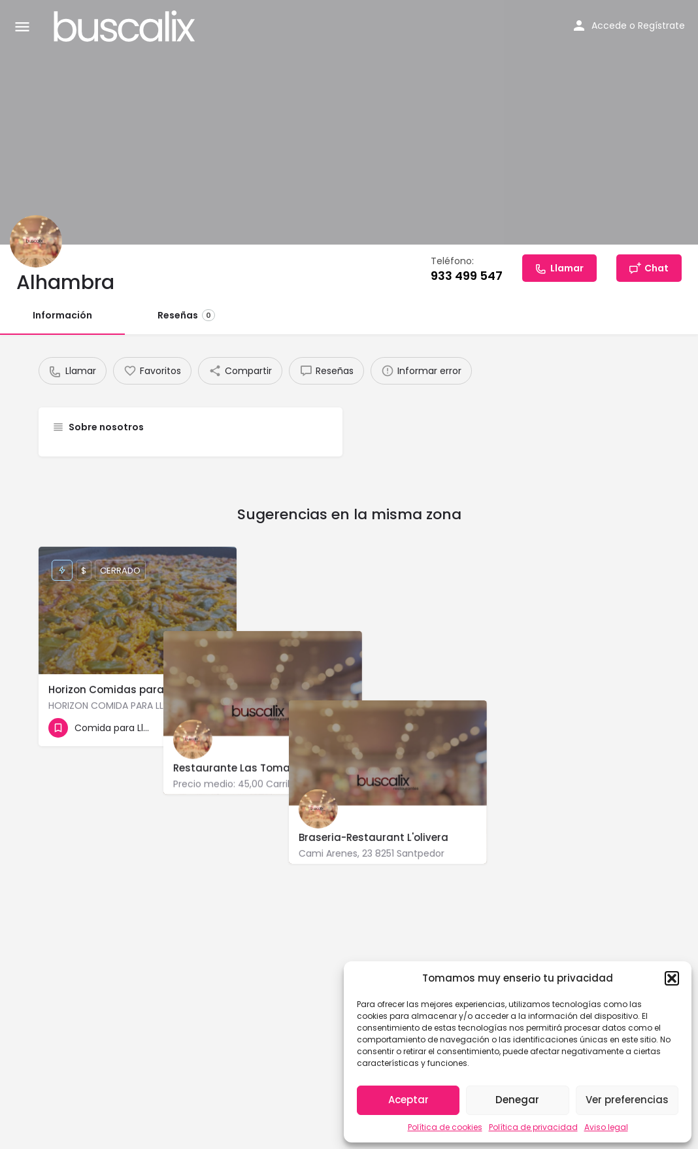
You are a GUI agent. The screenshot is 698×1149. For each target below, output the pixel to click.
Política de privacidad (533, 1127)
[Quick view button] (190, 727)
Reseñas (186, 315)
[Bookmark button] (216, 727)
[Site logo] (126, 26)
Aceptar (408, 1099)
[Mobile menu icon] (22, 26)
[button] (671, 978)
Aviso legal (606, 1127)
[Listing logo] (36, 241)
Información (62, 315)
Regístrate (661, 25)
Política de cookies (445, 1127)
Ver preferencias (627, 1099)
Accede (609, 25)
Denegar (517, 1099)
